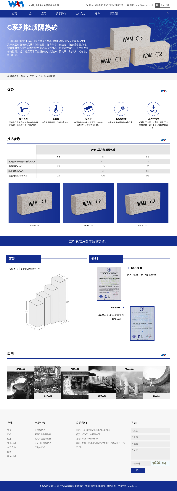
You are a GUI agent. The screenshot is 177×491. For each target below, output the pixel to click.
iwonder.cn (132, 486)
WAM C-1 (34, 225)
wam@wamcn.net (144, 5)
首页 (9, 430)
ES (167, 5)
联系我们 (11, 456)
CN (157, 5)
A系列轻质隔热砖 (43, 434)
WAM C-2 (88, 225)
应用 (9, 439)
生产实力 (11, 447)
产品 (9, 434)
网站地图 (111, 486)
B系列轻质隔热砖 (43, 439)
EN (162, 5)
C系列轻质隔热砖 (43, 443)
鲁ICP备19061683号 (95, 486)
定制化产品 (40, 447)
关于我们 (11, 443)
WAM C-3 (142, 225)
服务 (9, 452)
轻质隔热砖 (40, 430)
